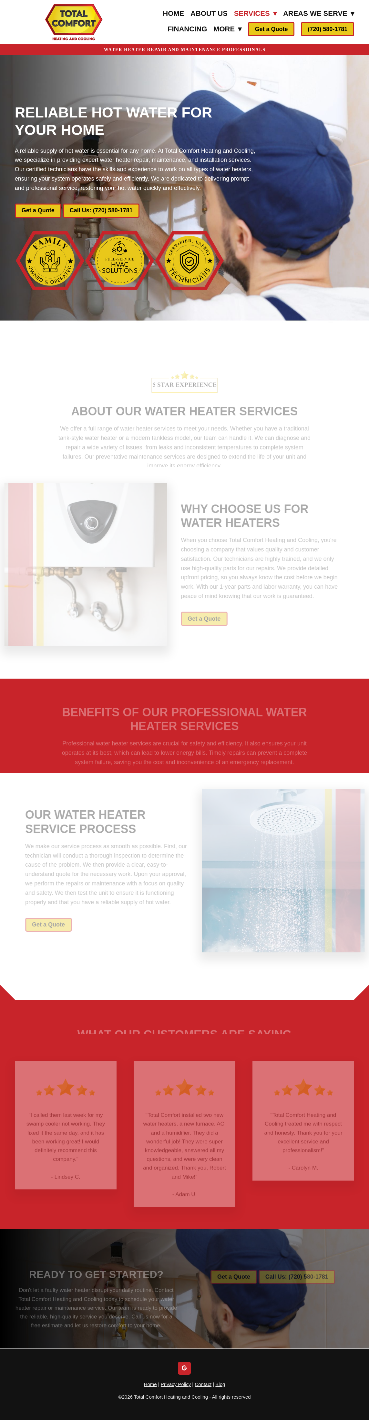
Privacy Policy (176, 1384)
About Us (209, 13)
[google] (184, 1368)
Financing (187, 29)
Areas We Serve (318, 13)
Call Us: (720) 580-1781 (101, 210)
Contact (203, 1384)
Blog (220, 1384)
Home (173, 13)
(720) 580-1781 (327, 29)
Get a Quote (271, 29)
